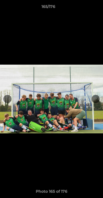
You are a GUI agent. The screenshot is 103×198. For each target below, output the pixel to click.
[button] (83, 8)
